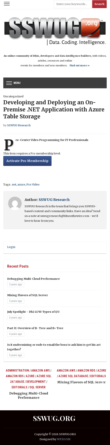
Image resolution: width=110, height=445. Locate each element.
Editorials (19, 387)
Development (36, 381)
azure (21, 184)
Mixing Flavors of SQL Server (27, 295)
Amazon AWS (40, 370)
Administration (17, 370)
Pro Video (33, 184)
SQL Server (37, 387)
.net (13, 184)
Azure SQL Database (73, 376)
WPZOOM (63, 439)
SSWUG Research (19, 125)
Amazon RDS (15, 376)
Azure (30, 376)
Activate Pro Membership (27, 161)
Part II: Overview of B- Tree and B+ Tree (35, 328)
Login (11, 247)
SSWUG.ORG (54, 418)
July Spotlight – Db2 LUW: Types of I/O (33, 312)
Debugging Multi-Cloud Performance (33, 279)
